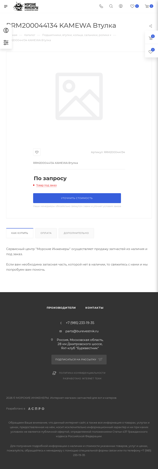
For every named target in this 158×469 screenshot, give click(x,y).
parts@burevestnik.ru (82, 331)
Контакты (94, 307)
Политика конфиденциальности (82, 373)
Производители (61, 307)
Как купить (19, 233)
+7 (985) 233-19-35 (80, 323)
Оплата (46, 233)
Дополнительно (76, 233)
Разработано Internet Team (82, 378)
